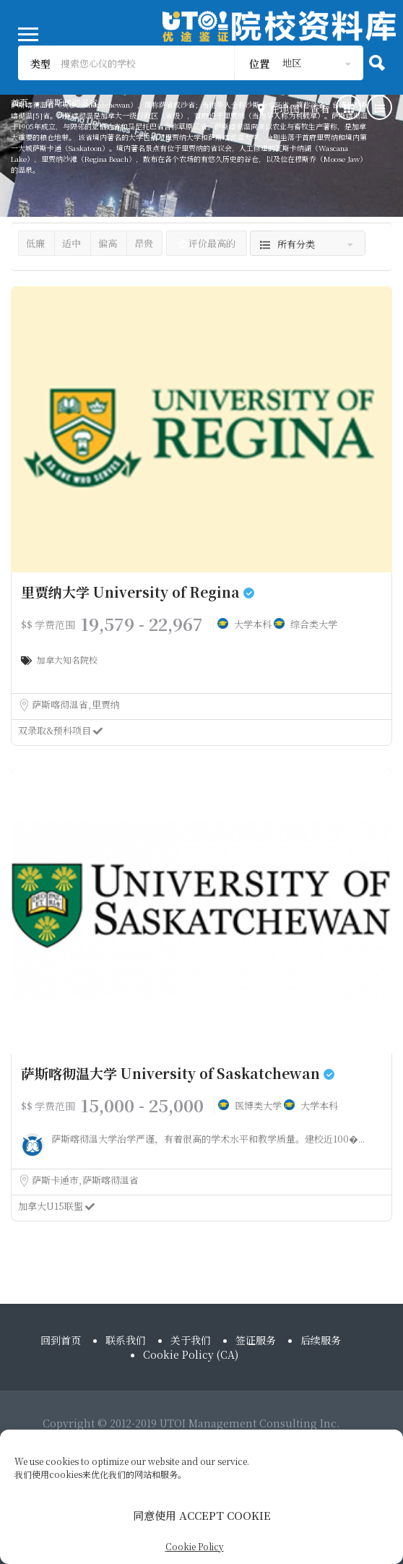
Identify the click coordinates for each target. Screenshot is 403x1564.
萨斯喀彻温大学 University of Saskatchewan (177, 1073)
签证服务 (255, 1340)
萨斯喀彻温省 (61, 704)
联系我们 (125, 1340)
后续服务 (320, 1340)
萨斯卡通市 (56, 1180)
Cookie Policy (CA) (190, 1354)
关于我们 (190, 1340)
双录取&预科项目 (60, 730)
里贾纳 (106, 704)
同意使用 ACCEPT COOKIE (202, 1515)
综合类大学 (313, 624)
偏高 (107, 243)
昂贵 (143, 243)
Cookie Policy (194, 1546)
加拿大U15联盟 (56, 1206)
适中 (71, 243)
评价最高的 (206, 243)
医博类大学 (259, 1105)
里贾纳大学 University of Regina (137, 591)
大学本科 (254, 624)
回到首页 (60, 1340)
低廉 (35, 243)
